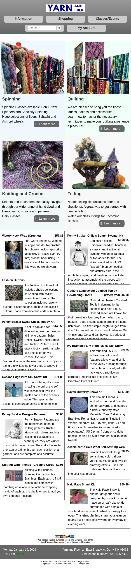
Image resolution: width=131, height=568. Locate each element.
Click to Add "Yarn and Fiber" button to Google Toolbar (65, 561)
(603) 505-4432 (118, 553)
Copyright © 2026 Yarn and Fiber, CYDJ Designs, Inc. (65, 564)
